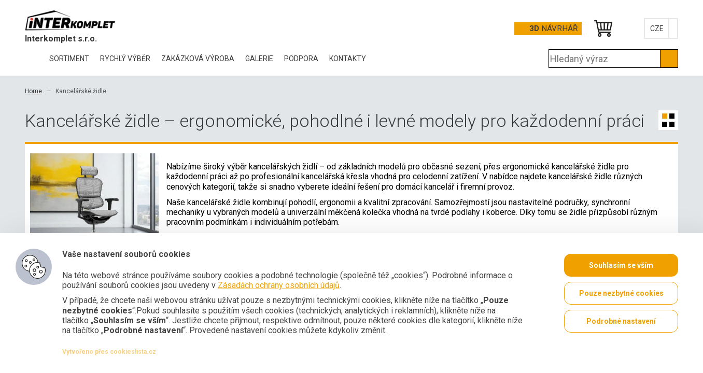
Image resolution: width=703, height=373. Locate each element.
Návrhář (553, 28)
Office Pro (77, 20)
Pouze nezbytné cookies (621, 293)
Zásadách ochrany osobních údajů (279, 285)
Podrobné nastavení (621, 321)
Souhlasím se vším (621, 265)
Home (33, 91)
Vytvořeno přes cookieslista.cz (109, 351)
